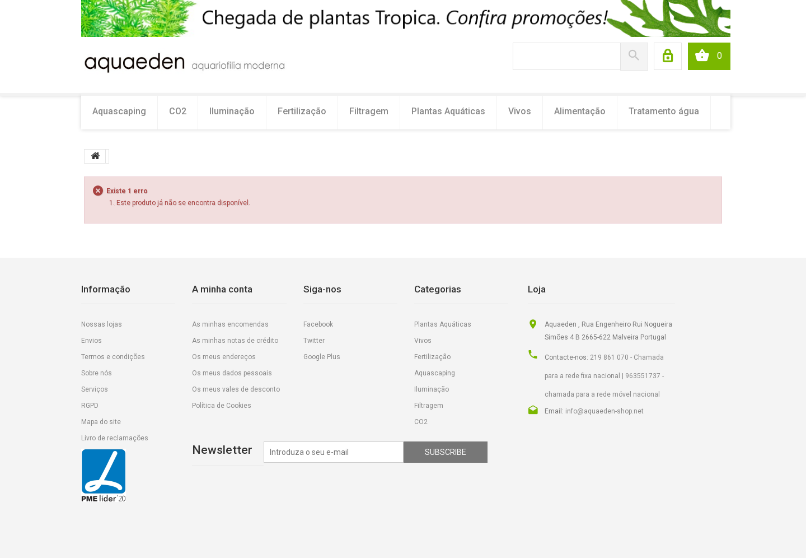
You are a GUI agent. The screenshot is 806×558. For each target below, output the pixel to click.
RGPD (90, 406)
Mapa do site (101, 422)
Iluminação (232, 111)
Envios (91, 341)
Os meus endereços (224, 357)
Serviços (94, 389)
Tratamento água (664, 111)
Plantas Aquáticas (448, 111)
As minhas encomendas (230, 324)
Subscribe (445, 452)
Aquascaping (119, 111)
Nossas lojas (101, 324)
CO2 (177, 111)
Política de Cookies (221, 406)
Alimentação (580, 111)
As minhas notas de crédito (235, 341)
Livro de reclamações (114, 438)
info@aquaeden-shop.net (604, 411)
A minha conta (222, 289)
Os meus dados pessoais (232, 373)
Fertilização (302, 111)
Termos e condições (113, 357)
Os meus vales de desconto (236, 389)
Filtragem (368, 111)
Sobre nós (96, 373)
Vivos (519, 111)
